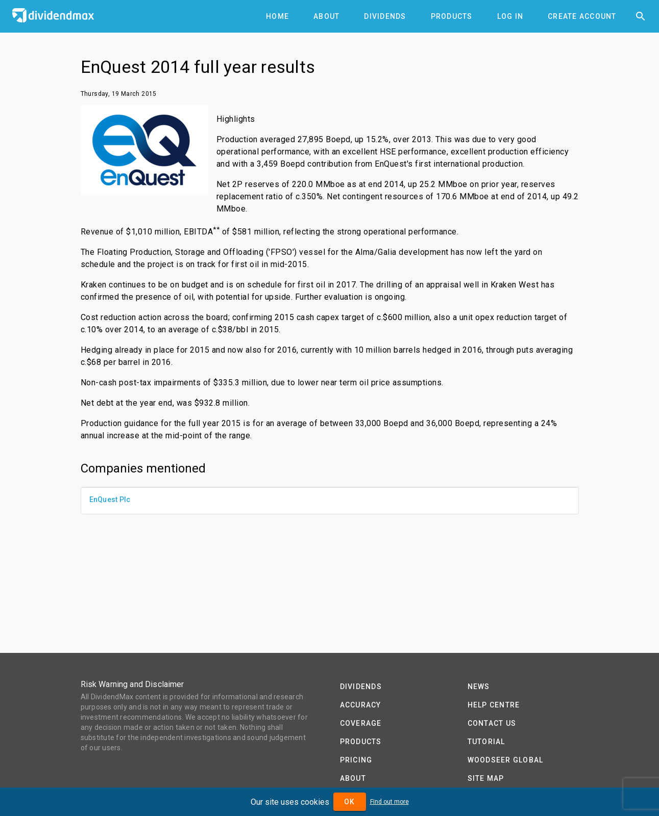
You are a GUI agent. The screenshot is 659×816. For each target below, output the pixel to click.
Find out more (389, 801)
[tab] (277, 16)
